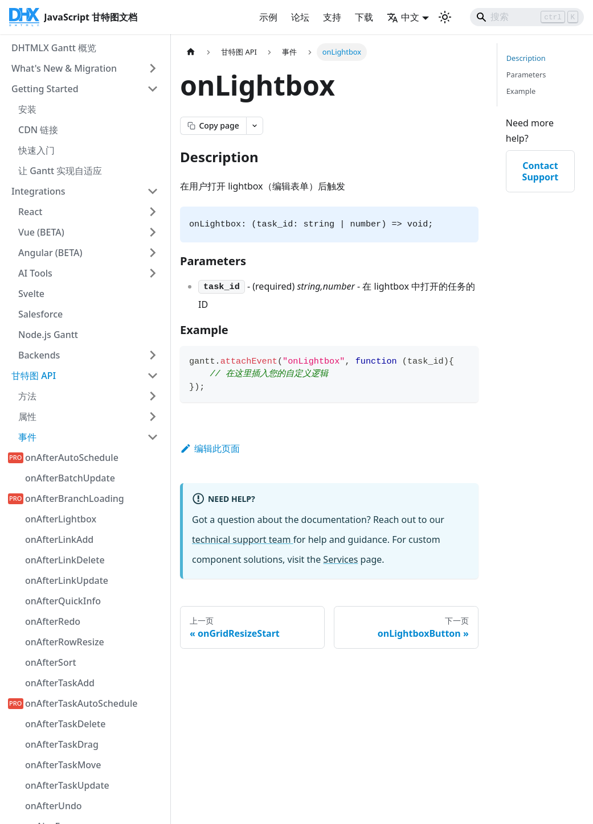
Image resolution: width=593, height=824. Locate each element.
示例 (268, 17)
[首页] (191, 52)
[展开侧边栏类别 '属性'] (152, 416)
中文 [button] (403, 17)
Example (520, 91)
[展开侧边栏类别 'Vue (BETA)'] (152, 232)
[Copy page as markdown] (213, 126)
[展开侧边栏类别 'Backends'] (152, 355)
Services (340, 559)
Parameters (526, 74)
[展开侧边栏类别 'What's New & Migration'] (152, 68)
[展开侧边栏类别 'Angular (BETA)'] (152, 253)
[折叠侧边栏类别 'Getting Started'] (152, 89)
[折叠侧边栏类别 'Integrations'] (152, 191)
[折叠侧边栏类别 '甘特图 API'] (152, 375)
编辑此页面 (210, 448)
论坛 (300, 17)
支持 (332, 17)
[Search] (527, 17)
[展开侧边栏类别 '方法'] (152, 396)
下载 (364, 17)
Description (526, 58)
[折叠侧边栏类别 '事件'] (152, 437)
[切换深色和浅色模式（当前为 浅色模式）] (445, 17)
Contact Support (540, 171)
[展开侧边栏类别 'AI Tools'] (152, 273)
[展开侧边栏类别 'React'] (152, 212)
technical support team (242, 539)
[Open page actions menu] (254, 126)
